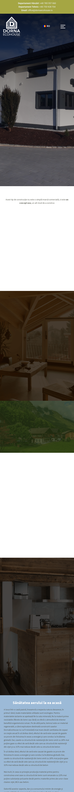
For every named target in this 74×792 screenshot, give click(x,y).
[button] (63, 26)
